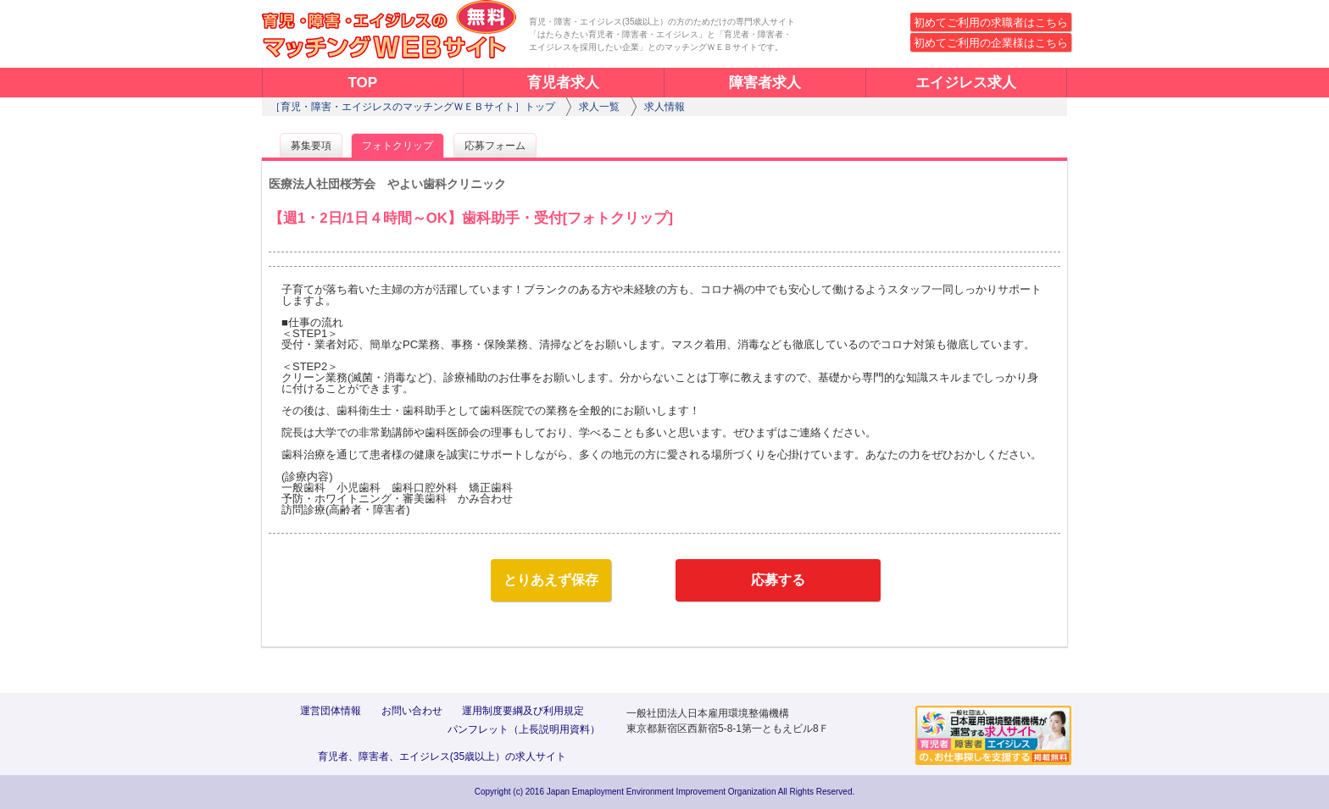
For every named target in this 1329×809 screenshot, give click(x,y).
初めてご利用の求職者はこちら (991, 22)
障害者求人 (765, 83)
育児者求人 (563, 83)
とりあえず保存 (550, 580)
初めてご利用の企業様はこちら (991, 42)
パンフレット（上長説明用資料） (524, 729)
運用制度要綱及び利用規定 (523, 711)
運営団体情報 (330, 711)
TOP (362, 83)
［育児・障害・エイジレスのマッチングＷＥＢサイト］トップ (412, 107)
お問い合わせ (411, 711)
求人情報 (664, 107)
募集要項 (311, 146)
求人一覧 (599, 107)
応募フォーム (494, 146)
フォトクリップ (397, 146)
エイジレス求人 (965, 83)
